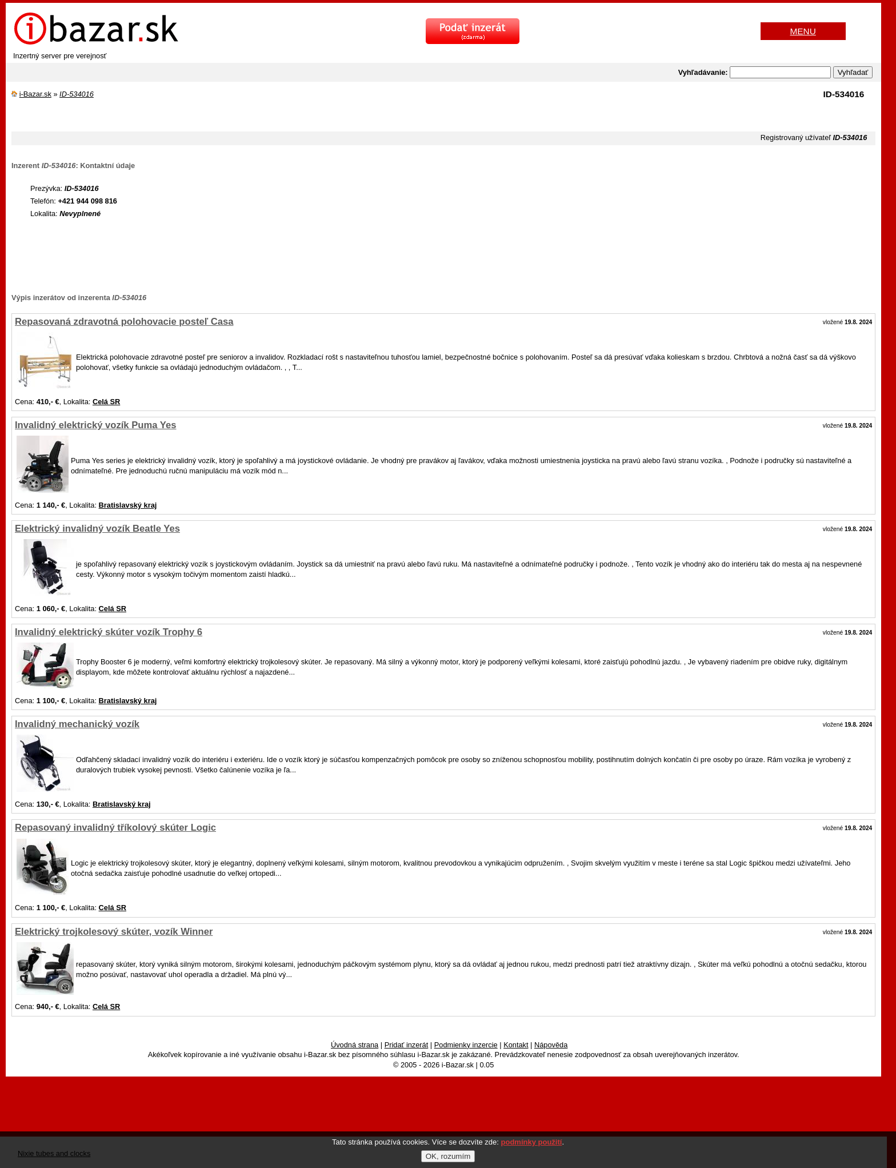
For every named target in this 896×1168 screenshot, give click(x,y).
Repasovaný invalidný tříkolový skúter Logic (115, 827)
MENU (803, 31)
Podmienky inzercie (466, 1045)
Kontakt (515, 1045)
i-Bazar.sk (35, 94)
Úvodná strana (354, 1045)
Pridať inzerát (407, 1045)
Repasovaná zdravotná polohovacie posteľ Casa (124, 321)
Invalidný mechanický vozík (77, 724)
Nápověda (550, 1045)
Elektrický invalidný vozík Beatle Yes (97, 528)
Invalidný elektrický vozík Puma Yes (95, 425)
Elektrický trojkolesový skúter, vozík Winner (114, 931)
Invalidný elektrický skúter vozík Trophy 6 (108, 632)
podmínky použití (531, 1142)
